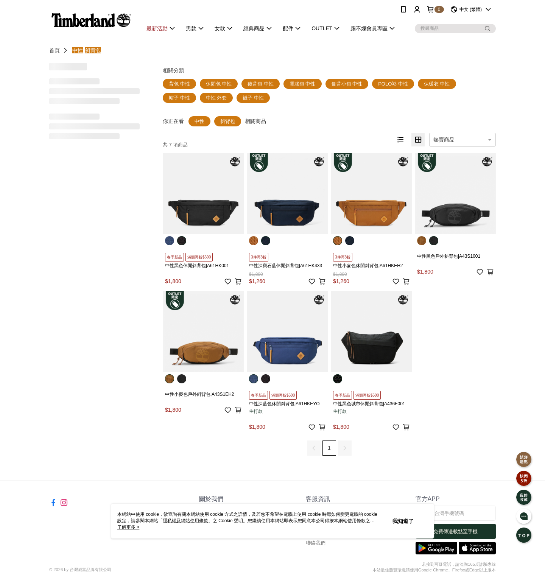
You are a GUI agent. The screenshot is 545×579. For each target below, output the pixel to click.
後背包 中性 (261, 84)
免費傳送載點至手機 (455, 531)
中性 (77, 50)
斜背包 (93, 50)
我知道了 (403, 521)
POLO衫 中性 (393, 84)
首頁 (54, 50)
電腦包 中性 (303, 84)
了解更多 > (128, 527)
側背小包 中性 (347, 84)
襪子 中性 (253, 98)
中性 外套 (216, 98)
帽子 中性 (179, 98)
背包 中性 (179, 84)
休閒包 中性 (219, 84)
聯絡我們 (315, 543)
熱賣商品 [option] (444, 140)
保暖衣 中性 (437, 84)
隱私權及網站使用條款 (185, 520)
